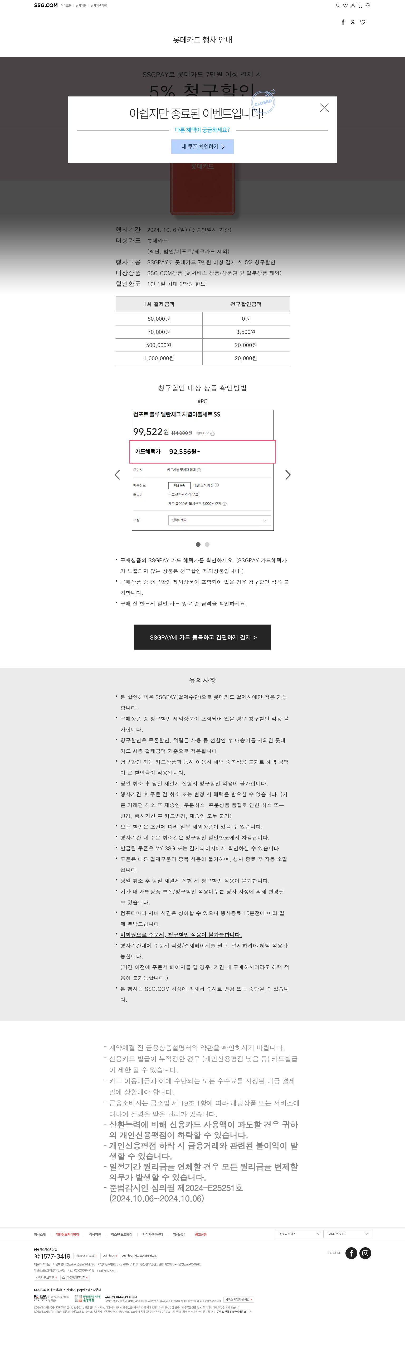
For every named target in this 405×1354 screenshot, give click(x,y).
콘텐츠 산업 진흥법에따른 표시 (232, 1311)
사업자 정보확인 (45, 1277)
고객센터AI (108, 1256)
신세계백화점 (99, 5)
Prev (117, 475)
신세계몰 (81, 5)
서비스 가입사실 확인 (237, 1299)
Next (288, 475)
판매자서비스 (300, 1235)
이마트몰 (66, 5)
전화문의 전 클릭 (84, 1256)
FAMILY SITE (348, 1235)
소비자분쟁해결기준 (73, 1277)
